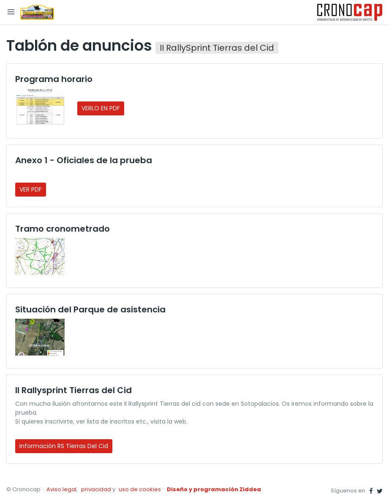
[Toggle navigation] (11, 12)
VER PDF (30, 189)
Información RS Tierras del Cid (63, 446)
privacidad (96, 489)
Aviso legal (61, 489)
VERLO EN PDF (101, 108)
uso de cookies (140, 489)
